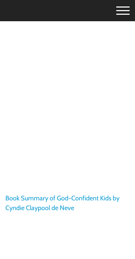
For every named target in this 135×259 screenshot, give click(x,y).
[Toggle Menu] (116, 9)
